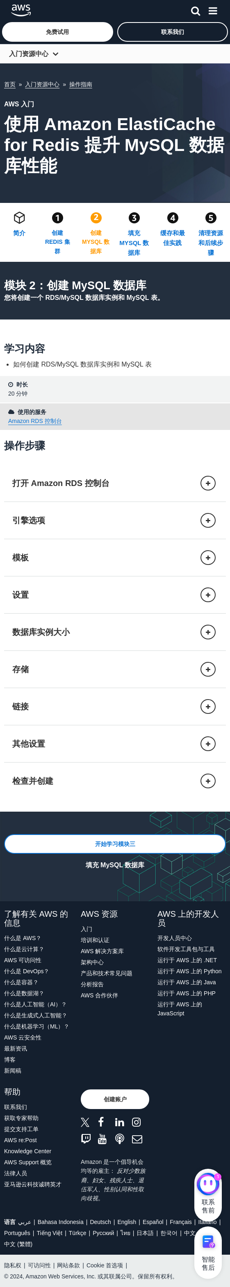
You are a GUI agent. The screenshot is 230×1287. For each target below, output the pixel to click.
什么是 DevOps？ (26, 971)
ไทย (125, 1233)
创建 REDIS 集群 (57, 242)
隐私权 (12, 1265)
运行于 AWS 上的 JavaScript (179, 1009)
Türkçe (78, 1233)
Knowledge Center (27, 1151)
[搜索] (195, 9)
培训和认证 (95, 940)
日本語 (145, 1233)
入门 (86, 929)
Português (17, 1233)
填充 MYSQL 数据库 (134, 243)
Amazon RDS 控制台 (35, 421)
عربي (24, 1222)
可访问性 (39, 1265)
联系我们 (15, 1107)
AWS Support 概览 (28, 1162)
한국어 (169, 1233)
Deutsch (100, 1222)
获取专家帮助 (21, 1118)
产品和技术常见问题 (106, 973)
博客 (10, 1059)
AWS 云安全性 (22, 1037)
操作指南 (80, 84)
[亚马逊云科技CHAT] (208, 1185)
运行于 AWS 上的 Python (189, 971)
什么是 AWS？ (22, 938)
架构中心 (92, 962)
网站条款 (68, 1265)
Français (181, 1222)
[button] (57, 32)
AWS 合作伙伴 (99, 995)
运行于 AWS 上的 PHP (186, 993)
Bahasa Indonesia (61, 1222)
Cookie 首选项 (105, 1265)
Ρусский (103, 1233)
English (126, 1222)
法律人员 (15, 1173)
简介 (19, 233)
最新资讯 (15, 1048)
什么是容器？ (21, 982)
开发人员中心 (174, 938)
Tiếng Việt (49, 1233)
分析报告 (92, 984)
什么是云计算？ (24, 949)
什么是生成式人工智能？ (35, 1015)
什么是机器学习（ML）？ (36, 1026)
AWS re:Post (20, 1140)
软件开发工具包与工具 (186, 949)
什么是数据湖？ (24, 993)
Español (153, 1222)
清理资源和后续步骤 (210, 243)
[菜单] (212, 9)
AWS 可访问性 (22, 960)
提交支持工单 (21, 1129)
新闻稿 (12, 1070)
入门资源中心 (28, 53)
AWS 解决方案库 (102, 951)
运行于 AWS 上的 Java (186, 982)
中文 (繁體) (18, 1244)
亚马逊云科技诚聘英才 (32, 1184)
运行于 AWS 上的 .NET (187, 960)
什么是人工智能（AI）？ (35, 1004)
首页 (10, 84)
